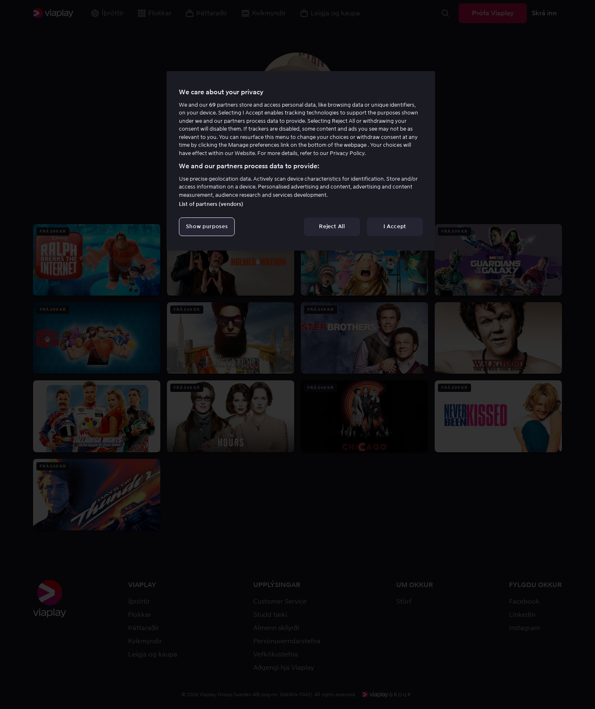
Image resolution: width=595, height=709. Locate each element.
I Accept (394, 226)
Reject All (332, 226)
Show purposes (207, 226)
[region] (301, 161)
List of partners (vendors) (211, 204)
